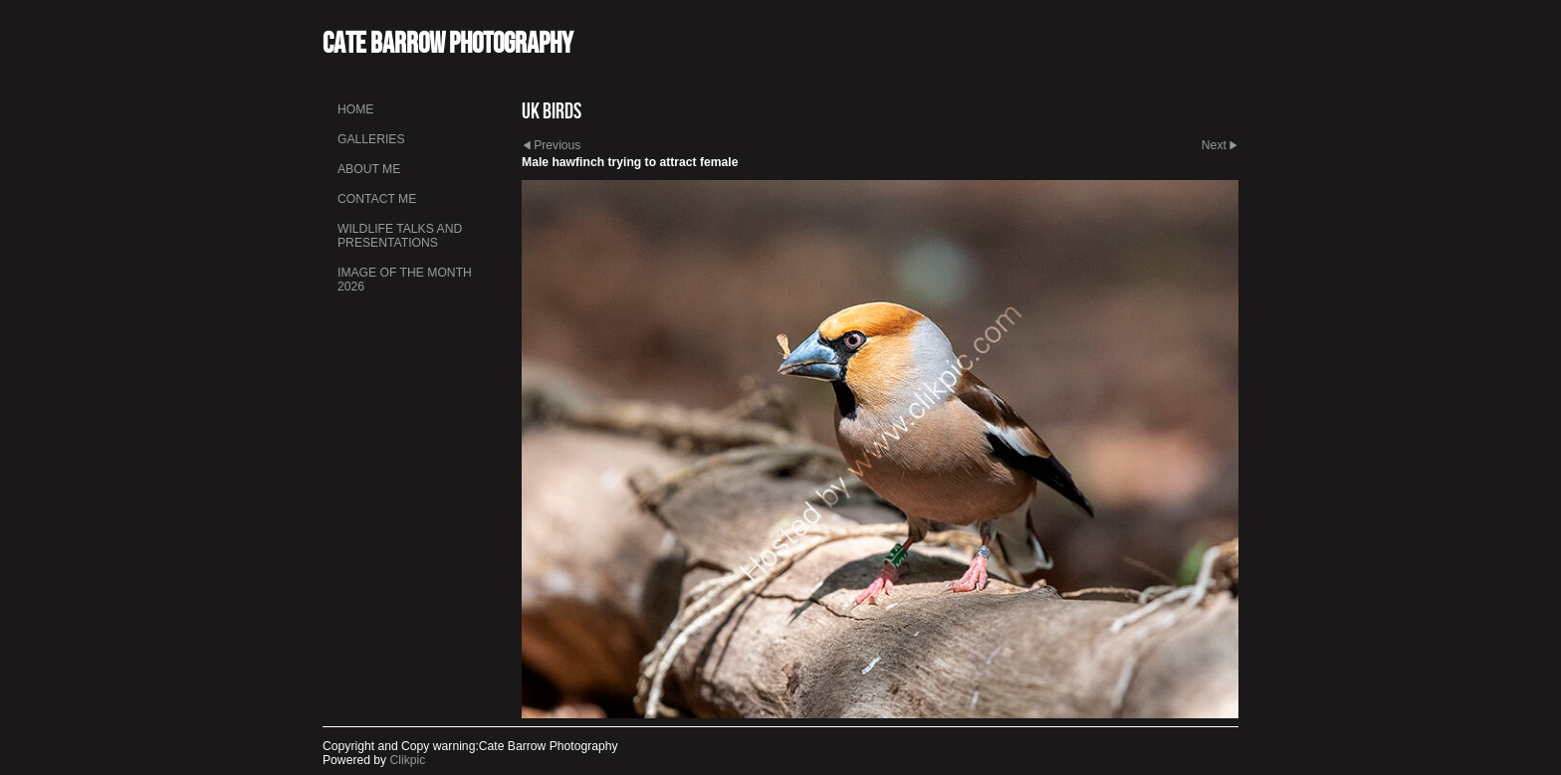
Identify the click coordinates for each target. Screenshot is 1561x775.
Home (355, 109)
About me (368, 169)
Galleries (371, 139)
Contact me (376, 199)
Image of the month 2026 (404, 279)
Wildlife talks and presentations (399, 236)
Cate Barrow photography (447, 42)
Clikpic (408, 760)
